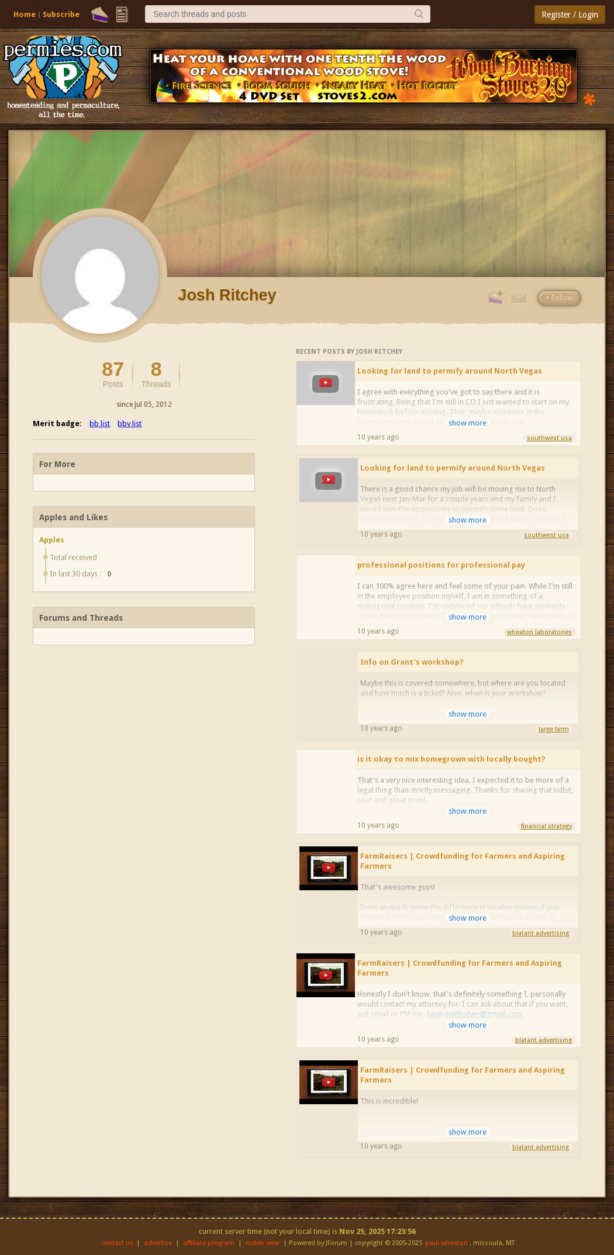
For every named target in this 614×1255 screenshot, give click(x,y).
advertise (158, 1243)
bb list (99, 423)
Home (24, 14)
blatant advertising (540, 933)
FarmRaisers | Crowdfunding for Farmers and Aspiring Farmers (462, 861)
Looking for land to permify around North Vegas (449, 371)
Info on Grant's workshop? (412, 662)
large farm (554, 729)
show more (468, 423)
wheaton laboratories (539, 632)
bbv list (130, 423)
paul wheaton (446, 1243)
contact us (117, 1243)
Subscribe (61, 14)
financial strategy (546, 826)
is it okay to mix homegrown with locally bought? (451, 759)
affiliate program (208, 1243)
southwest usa (549, 438)
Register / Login (569, 14)
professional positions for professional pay (441, 565)
